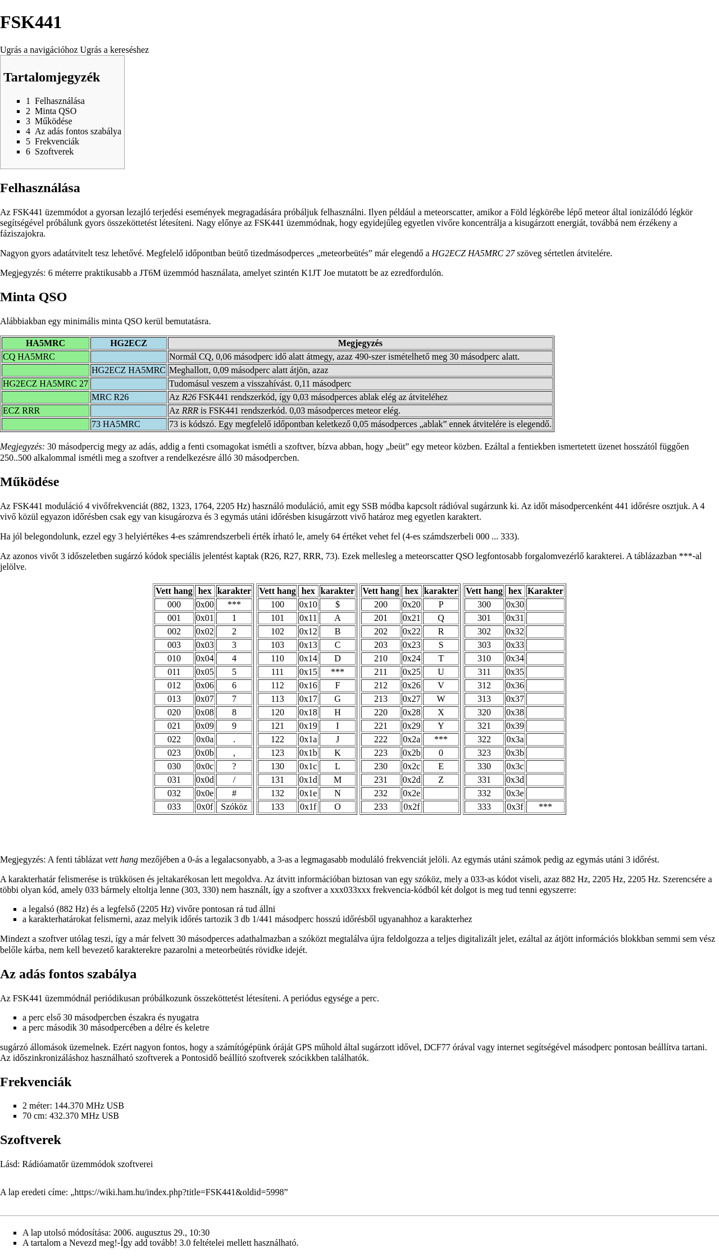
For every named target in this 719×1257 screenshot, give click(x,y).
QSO (465, 556)
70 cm (33, 1115)
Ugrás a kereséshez (114, 50)
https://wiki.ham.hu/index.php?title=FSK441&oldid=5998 (179, 1192)
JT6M (150, 273)
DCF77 (437, 1047)
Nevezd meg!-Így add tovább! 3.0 (129, 1242)
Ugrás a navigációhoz (39, 50)
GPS (303, 1047)
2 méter (35, 1105)
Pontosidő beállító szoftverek (233, 1058)
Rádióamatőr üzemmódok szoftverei (87, 1164)
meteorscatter (448, 212)
